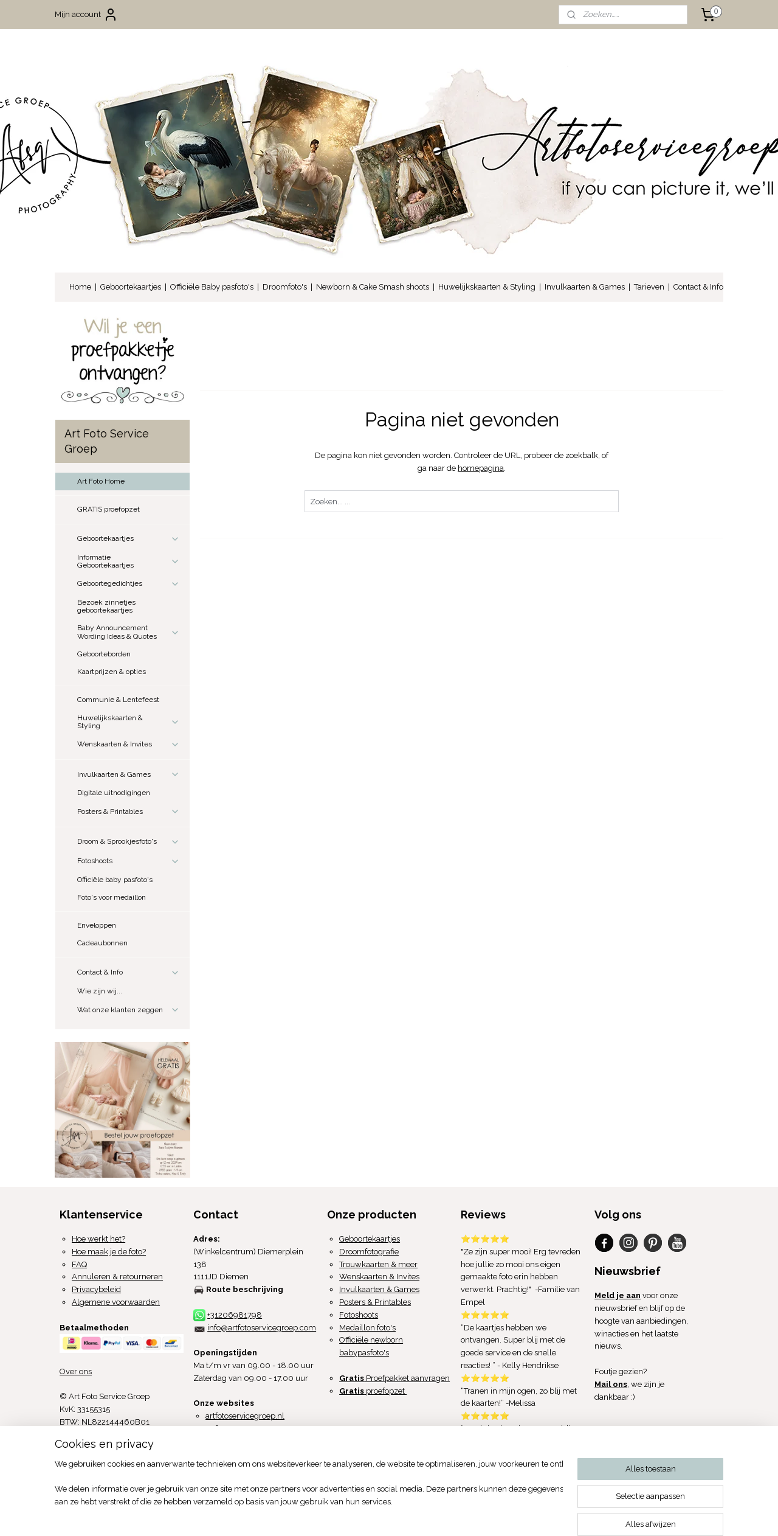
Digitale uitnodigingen (113, 792)
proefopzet (373, 1390)
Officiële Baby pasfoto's (211, 286)
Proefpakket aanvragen (394, 1378)
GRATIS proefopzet (108, 509)
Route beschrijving (244, 1289)
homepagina (481, 468)
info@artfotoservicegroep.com (261, 1327)
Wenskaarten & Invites (128, 744)
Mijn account (86, 14)
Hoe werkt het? (98, 1238)
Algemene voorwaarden (116, 1302)
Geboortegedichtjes (128, 584)
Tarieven (649, 286)
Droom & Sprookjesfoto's (128, 842)
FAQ (79, 1264)
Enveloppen (96, 925)
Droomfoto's (285, 286)
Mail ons (610, 1384)
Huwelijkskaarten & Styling (486, 286)
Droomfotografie (369, 1251)
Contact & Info (698, 286)
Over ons (76, 1371)
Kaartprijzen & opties (111, 671)
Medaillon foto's (367, 1327)
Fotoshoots (128, 861)
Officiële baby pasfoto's (115, 879)
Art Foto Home (101, 481)
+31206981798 (234, 1314)
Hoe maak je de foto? (109, 1251)
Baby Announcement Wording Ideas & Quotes (128, 632)
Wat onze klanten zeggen (128, 1010)
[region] (309, 1490)
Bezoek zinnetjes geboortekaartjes (106, 606)
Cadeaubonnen (102, 943)
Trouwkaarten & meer (378, 1264)
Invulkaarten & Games (585, 286)
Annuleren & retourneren (117, 1276)
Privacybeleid (96, 1289)
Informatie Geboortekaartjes (128, 561)
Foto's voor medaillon (111, 897)
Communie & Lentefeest (118, 699)
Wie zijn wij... (99, 991)
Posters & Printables (128, 811)
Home (80, 286)
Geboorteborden (104, 654)
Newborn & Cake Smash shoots (372, 286)
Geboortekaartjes (130, 286)
